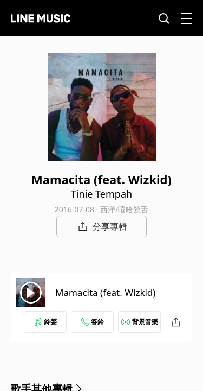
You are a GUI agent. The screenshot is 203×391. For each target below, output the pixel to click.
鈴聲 (45, 321)
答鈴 (92, 321)
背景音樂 (139, 321)
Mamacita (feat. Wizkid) (105, 292)
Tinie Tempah (101, 193)
